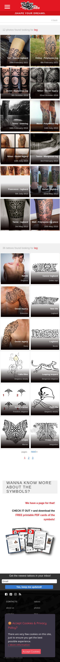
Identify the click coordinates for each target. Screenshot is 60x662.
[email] (29, 581)
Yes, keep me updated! (29, 586)
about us (10, 608)
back (54, 20)
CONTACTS (11, 601)
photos (37, 608)
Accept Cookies (31, 651)
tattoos (37, 601)
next (34, 451)
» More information (19, 644)
